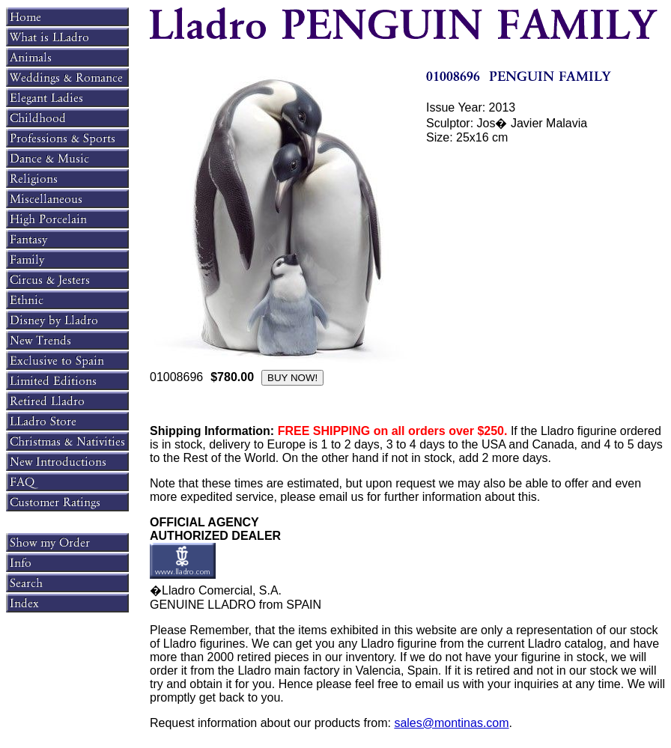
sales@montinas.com (451, 723)
